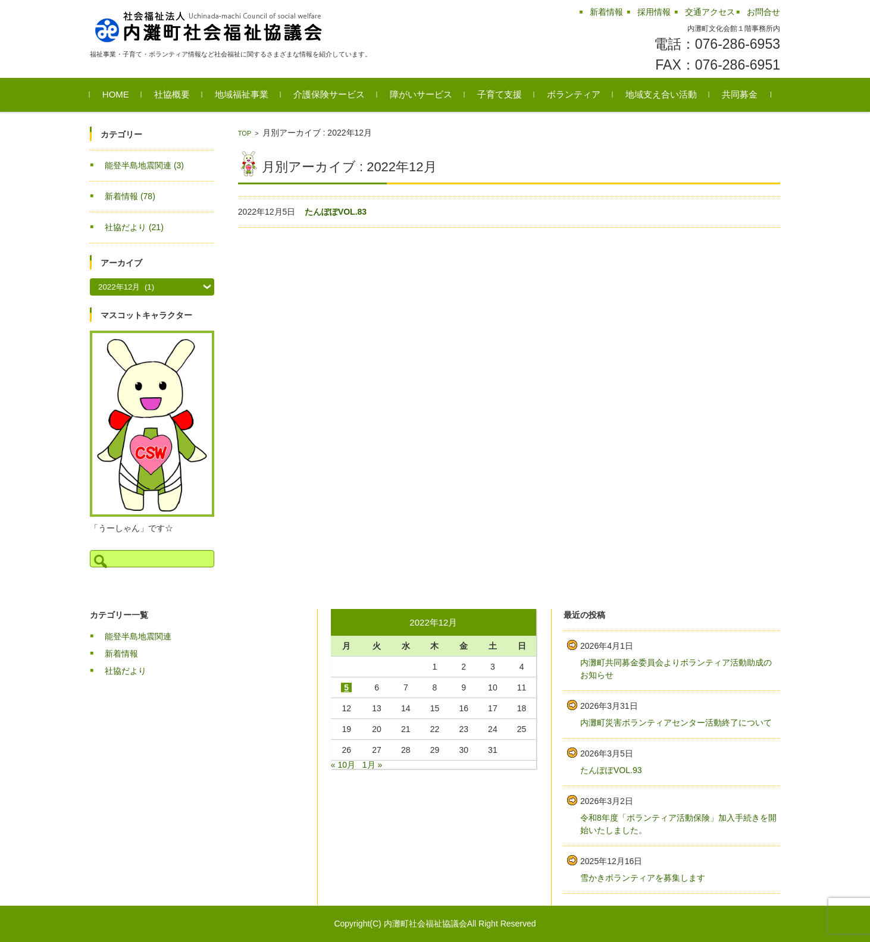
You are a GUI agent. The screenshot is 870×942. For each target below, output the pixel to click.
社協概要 (172, 94)
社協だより (134, 227)
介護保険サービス (329, 94)
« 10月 (343, 765)
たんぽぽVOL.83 (336, 211)
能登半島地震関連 (144, 165)
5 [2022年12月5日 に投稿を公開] (346, 687)
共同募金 (740, 94)
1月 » (372, 765)
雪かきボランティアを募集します (642, 878)
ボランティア (573, 94)
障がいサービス (421, 94)
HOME (115, 94)
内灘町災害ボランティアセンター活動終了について (676, 722)
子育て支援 (499, 94)
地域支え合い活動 (661, 94)
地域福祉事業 (241, 94)
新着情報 (130, 196)
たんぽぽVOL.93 (610, 770)
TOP (244, 133)
